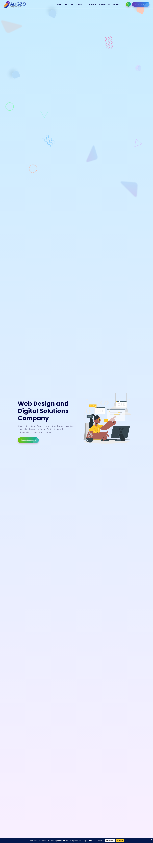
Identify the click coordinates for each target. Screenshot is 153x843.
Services (80, 4)
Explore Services (30, 441)
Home (59, 4)
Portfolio (91, 4)
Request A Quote (141, 4)
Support (117, 4)
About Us (69, 4)
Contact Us (104, 4)
